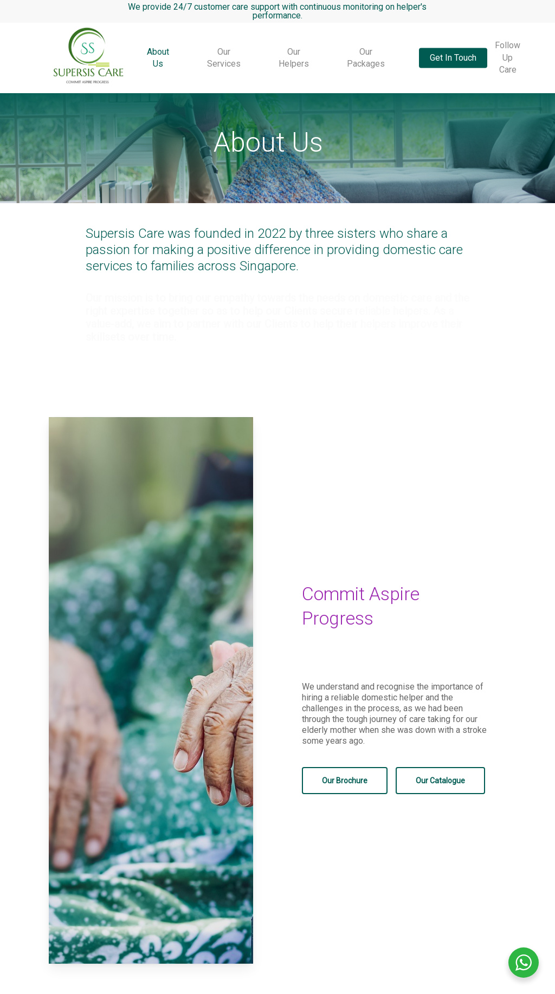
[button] (345, 780)
